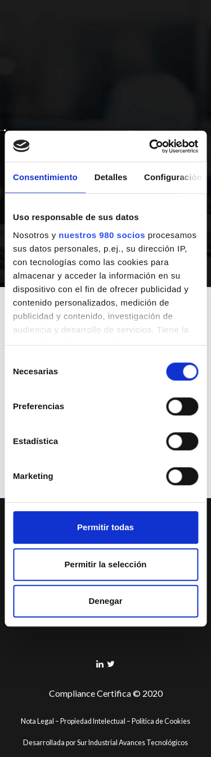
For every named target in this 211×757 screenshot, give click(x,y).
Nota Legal (37, 721)
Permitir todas (105, 527)
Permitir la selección (106, 564)
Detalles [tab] (111, 177)
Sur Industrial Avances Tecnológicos (132, 742)
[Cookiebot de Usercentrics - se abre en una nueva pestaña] (150, 146)
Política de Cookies (161, 721)
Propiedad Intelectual (92, 721)
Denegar (105, 601)
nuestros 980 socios (102, 235)
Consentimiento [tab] (45, 177)
